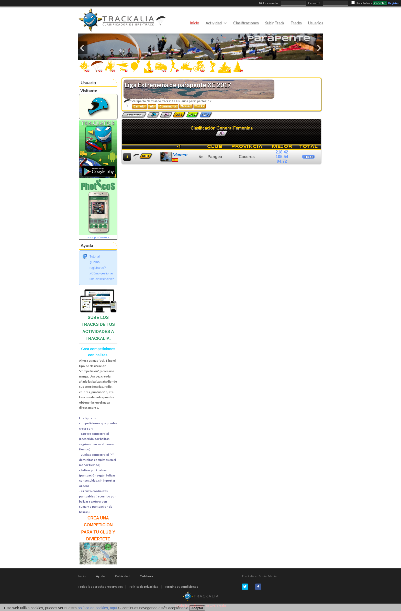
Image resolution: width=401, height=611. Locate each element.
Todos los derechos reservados (100, 586)
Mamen (179, 154)
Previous (82, 47)
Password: (314, 3)
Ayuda (100, 576)
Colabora (146, 576)
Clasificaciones (246, 22)
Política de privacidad (143, 586)
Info (151, 106)
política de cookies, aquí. (98, 608)
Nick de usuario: (269, 3)
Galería (186, 106)
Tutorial (95, 256)
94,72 (282, 161)
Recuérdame (364, 3)
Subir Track (274, 22)
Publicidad (122, 576)
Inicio (194, 22)
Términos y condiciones (181, 586)
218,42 (282, 152)
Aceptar (197, 608)
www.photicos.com (98, 237)
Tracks (296, 22)
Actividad (214, 22)
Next (318, 47)
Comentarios (168, 106)
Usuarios (315, 22)
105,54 (282, 156)
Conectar (380, 3)
